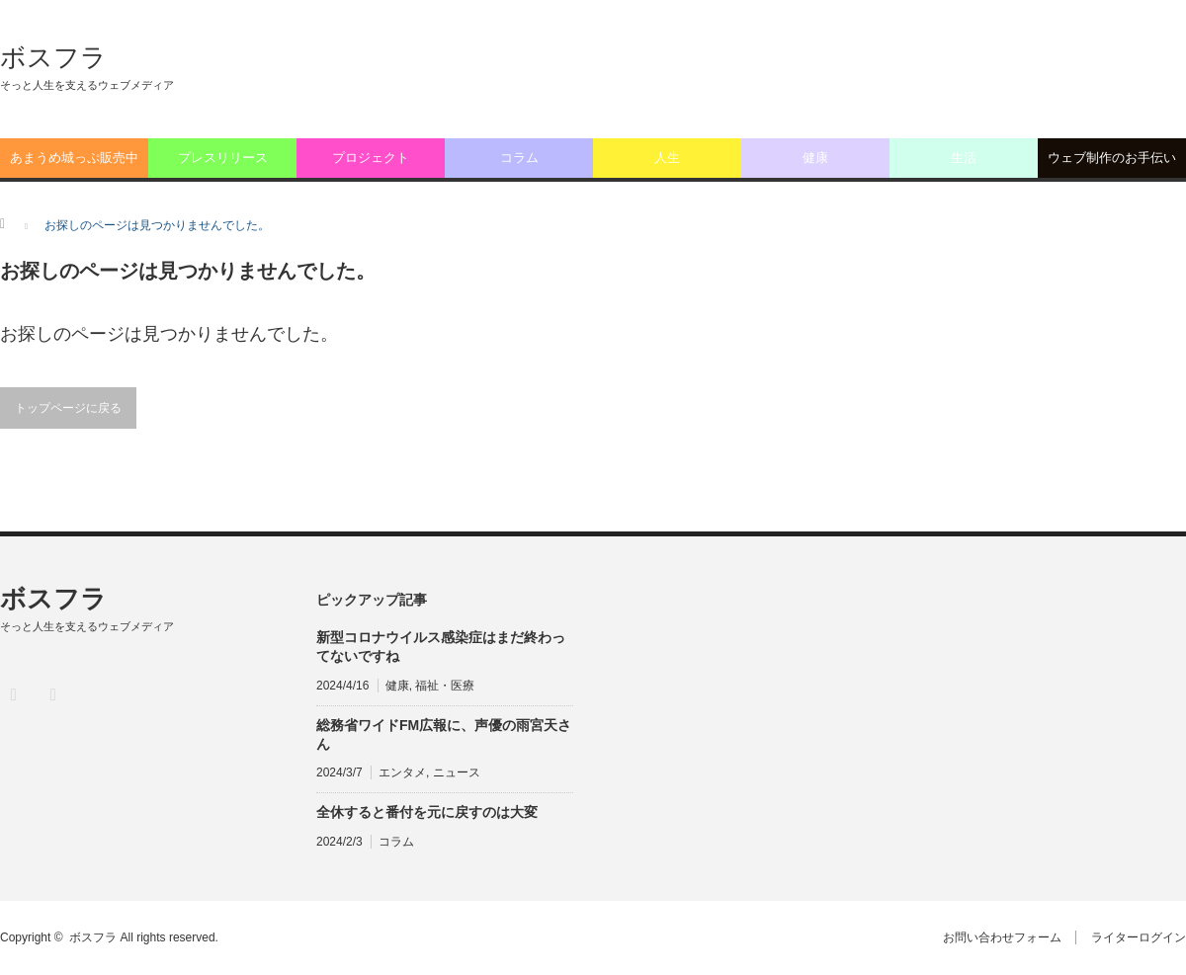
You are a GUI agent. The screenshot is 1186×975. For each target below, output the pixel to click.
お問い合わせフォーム (1001, 937)
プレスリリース (223, 157)
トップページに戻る (68, 408)
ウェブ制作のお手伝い (1112, 157)
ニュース (456, 772)
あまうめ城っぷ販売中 (74, 157)
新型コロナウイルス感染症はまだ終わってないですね (440, 646)
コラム (519, 157)
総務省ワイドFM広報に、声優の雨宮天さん (443, 734)
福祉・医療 (444, 685)
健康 (815, 157)
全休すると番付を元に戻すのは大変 (427, 812)
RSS (52, 694)
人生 (667, 157)
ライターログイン (1138, 937)
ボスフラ (53, 57)
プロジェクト (370, 157)
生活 (963, 157)
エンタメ (402, 772)
